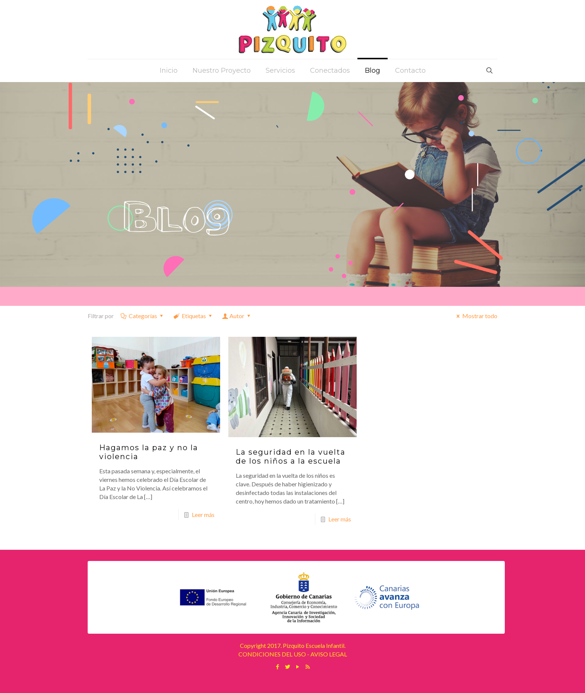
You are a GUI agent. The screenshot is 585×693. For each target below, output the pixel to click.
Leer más (203, 514)
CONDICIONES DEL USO (272, 654)
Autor (237, 315)
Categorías (142, 315)
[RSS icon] (308, 666)
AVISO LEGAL (328, 654)
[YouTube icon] (297, 666)
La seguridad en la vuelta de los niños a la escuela (290, 456)
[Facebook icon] (277, 666)
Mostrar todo (475, 315)
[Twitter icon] (287, 666)
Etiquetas (193, 315)
